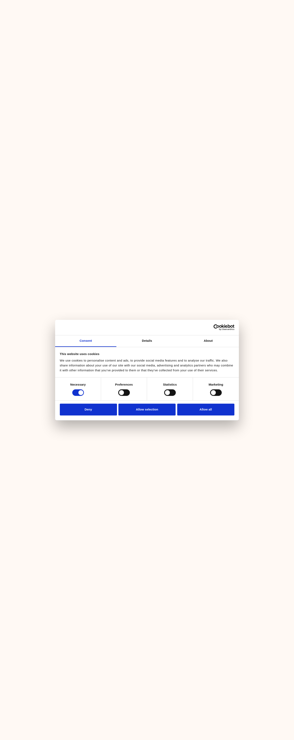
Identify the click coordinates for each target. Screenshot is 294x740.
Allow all (205, 409)
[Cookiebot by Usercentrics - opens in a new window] (216, 327)
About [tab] (208, 340)
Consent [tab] (86, 340)
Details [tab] (147, 340)
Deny (88, 409)
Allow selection (147, 409)
